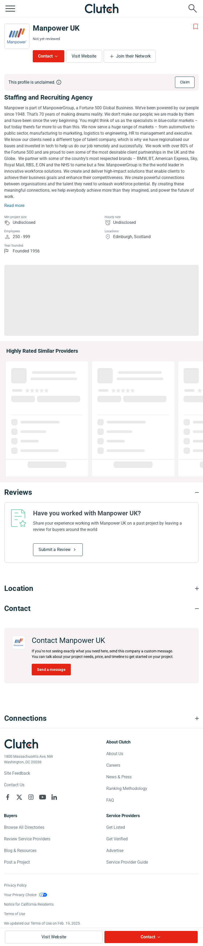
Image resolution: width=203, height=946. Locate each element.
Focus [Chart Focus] (77, 270)
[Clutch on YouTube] (42, 797)
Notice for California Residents (29, 904)
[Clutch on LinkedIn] (54, 797)
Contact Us (14, 784)
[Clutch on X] (19, 797)
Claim (185, 82)
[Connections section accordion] (101, 718)
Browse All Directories (24, 827)
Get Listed (115, 827)
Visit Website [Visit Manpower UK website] (84, 56)
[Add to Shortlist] (195, 26)
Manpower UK (56, 28)
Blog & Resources (20, 850)
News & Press (119, 776)
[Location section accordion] (101, 588)
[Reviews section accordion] (101, 492)
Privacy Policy (15, 885)
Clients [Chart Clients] (175, 270)
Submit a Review (55, 549)
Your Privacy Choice (20, 895)
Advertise (114, 850)
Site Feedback (17, 773)
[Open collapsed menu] (10, 8)
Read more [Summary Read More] (14, 205)
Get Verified (117, 838)
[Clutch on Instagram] (31, 797)
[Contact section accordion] (101, 609)
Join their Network (133, 56)
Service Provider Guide (127, 862)
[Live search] (192, 8)
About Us (114, 753)
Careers (113, 765)
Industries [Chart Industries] (126, 270)
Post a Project (17, 862)
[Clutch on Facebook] (7, 797)
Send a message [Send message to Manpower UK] (51, 669)
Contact (45, 56)
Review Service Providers (27, 838)
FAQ (110, 800)
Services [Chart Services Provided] (29, 270)
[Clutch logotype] (21, 744)
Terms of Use (14, 914)
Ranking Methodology (126, 788)
